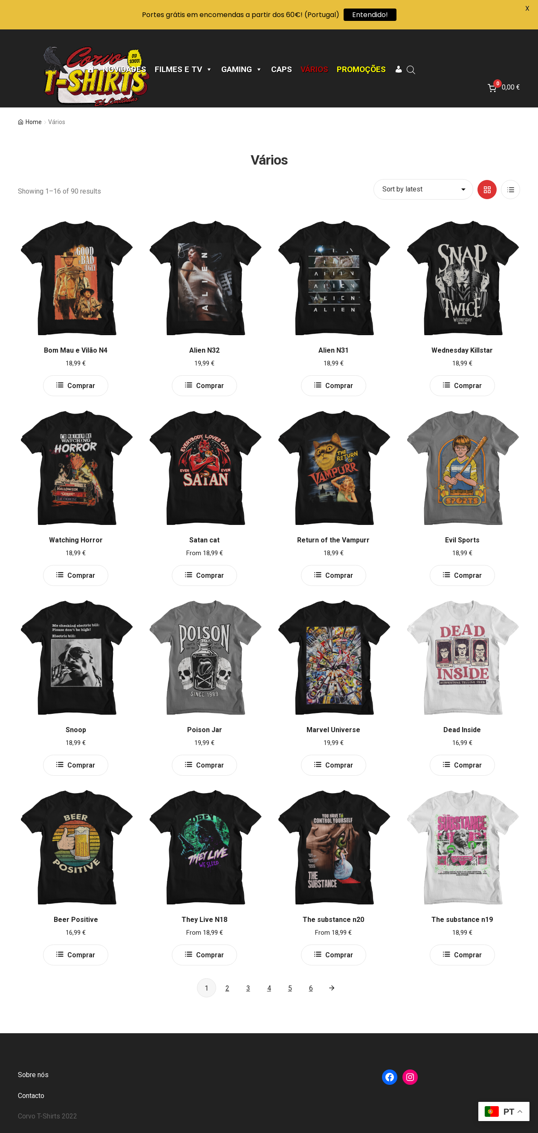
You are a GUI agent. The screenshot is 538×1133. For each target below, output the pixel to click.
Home (34, 122)
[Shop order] (423, 189)
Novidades (124, 69)
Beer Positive (76, 920)
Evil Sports (462, 540)
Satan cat (204, 540)
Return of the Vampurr (333, 540)
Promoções (361, 69)
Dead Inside (462, 730)
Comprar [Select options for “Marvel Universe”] (339, 765)
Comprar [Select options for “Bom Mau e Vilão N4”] (81, 386)
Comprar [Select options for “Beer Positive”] (81, 955)
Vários (314, 69)
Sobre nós (33, 1075)
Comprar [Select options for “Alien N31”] (339, 386)
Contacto (31, 1096)
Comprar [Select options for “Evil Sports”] (468, 575)
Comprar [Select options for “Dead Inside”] (468, 765)
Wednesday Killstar (462, 350)
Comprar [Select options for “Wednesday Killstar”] (468, 386)
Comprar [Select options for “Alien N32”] (210, 386)
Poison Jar (204, 730)
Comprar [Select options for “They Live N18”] (210, 955)
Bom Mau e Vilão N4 (75, 350)
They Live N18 (204, 920)
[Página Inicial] (90, 69)
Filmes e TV (184, 69)
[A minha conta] (398, 69)
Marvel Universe (333, 730)
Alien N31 (333, 350)
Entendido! (370, 15)
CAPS (281, 69)
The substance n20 (333, 920)
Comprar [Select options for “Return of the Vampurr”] (339, 575)
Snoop (76, 730)
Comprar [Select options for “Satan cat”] (210, 575)
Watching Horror (76, 540)
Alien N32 (204, 350)
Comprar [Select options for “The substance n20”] (339, 955)
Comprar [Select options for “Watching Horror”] (81, 575)
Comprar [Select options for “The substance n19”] (468, 955)
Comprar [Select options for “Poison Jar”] (210, 765)
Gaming (242, 69)
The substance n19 (462, 920)
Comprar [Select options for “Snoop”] (81, 765)
